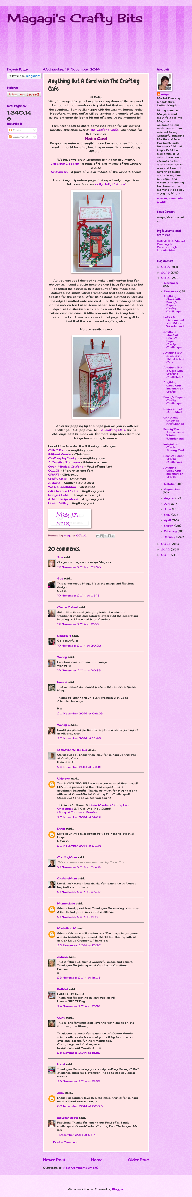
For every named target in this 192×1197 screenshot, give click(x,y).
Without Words (59, 454)
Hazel (61, 1064)
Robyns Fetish (59, 495)
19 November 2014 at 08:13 (78, 595)
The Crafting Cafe (104, 129)
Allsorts (54, 482)
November (171, 291)
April (168, 520)
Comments (18, 136)
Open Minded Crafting (65, 466)
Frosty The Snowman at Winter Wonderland (173, 434)
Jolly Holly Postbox (110, 184)
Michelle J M (66, 928)
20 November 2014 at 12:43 (79, 738)
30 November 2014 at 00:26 (80, 1106)
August (169, 498)
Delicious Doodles (65, 163)
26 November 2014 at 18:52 (79, 1052)
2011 (165, 554)
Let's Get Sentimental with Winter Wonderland (173, 321)
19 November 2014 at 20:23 (79, 645)
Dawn (61, 828)
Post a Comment (65, 1142)
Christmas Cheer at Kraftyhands (173, 420)
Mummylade (66, 903)
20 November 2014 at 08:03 (80, 713)
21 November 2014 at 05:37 (79, 891)
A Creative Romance (64, 462)
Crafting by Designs (63, 458)
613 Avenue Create (63, 491)
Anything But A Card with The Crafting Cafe (173, 357)
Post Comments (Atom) (80, 1167)
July (167, 503)
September (172, 489)
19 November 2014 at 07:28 (79, 567)
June (168, 509)
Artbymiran (59, 171)
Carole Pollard (67, 607)
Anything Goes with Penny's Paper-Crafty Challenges (172, 303)
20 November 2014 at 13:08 (79, 766)
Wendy (62, 657)
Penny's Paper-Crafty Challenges (174, 400)
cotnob (62, 957)
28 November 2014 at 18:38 (78, 1081)
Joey (60, 1092)
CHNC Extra (57, 450)
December (171, 282)
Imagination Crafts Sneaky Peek (173, 447)
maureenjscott (67, 1117)
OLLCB (54, 470)
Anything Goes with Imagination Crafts (173, 387)
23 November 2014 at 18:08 (79, 977)
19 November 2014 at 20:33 (79, 670)
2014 (166, 278)
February (171, 531)
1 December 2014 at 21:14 (76, 1134)
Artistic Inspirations (63, 499)
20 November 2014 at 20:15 (79, 845)
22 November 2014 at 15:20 (79, 945)
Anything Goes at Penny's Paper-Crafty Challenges (172, 339)
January (170, 536)
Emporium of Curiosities (172, 410)
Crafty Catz (57, 478)
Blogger (117, 1189)
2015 (166, 272)
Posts (15, 130)
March (169, 525)
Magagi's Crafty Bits (75, 18)
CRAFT (53, 474)
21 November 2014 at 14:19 (77, 916)
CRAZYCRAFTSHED (72, 749)
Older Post (138, 1159)
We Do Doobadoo (62, 486)
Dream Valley (58, 503)
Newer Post (54, 1159)
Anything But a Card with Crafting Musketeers (173, 372)
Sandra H (64, 635)
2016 (166, 267)
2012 (166, 549)
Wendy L (63, 724)
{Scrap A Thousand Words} (77, 812)
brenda (62, 682)
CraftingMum (67, 857)
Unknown (63, 778)
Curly (61, 1017)
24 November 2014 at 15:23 (78, 1006)
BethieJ (62, 989)
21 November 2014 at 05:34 (79, 867)
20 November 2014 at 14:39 (79, 817)
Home (96, 1159)
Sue (60, 557)
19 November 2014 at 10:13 (78, 624)
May (167, 514)
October (170, 483)
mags (165, 94)
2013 (166, 543)
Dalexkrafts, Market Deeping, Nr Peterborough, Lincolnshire (171, 245)
